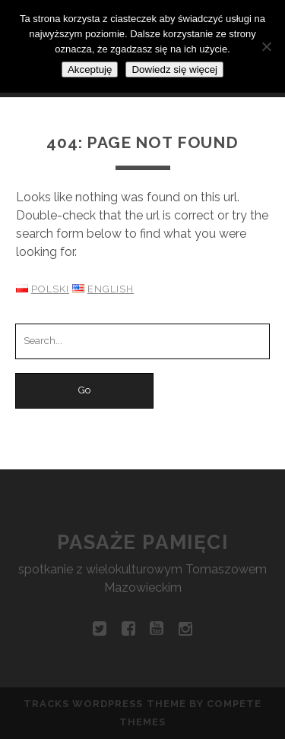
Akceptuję (90, 69)
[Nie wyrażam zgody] (266, 46)
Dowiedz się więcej (174, 69)
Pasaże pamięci (143, 542)
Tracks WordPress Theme (105, 703)
